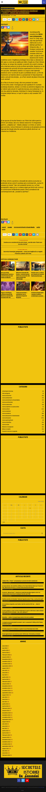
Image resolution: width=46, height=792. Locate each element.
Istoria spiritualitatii (7, 420)
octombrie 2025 (6, 663)
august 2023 (5, 721)
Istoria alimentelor (7, 397)
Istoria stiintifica (6, 422)
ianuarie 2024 (5, 710)
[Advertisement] (23, 108)
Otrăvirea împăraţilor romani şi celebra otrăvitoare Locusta (37, 294)
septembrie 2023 (6, 719)
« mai (3, 522)
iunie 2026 (5, 646)
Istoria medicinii (6, 411)
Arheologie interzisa (7, 391)
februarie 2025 (6, 681)
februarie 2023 (6, 735)
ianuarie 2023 (5, 737)
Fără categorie (6, 393)
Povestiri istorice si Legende (9, 431)
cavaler (10, 227)
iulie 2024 (4, 697)
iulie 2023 (4, 724)
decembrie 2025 (6, 659)
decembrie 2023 (6, 713)
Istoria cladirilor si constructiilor (10, 406)
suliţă (38, 227)
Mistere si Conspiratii (7, 426)
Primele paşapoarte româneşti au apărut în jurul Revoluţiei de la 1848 (20, 629)
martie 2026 (5, 652)
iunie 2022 (5, 753)
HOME (22, 790)
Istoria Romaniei (6, 418)
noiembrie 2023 (6, 715)
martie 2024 (5, 706)
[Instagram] (5, 27)
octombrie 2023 (6, 717)
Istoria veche (5, 424)
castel (4, 227)
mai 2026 (4, 648)
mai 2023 (4, 728)
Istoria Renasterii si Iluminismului (10, 415)
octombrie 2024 (6, 690)
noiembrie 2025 (6, 661)
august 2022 (5, 748)
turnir (3, 229)
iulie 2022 (4, 750)
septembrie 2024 (6, 692)
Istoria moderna (6, 413)
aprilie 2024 (5, 704)
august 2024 (5, 695)
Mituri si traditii (6, 429)
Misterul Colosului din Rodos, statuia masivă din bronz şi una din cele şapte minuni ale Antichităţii (23, 276)
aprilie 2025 (5, 677)
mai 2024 (4, 701)
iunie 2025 (5, 672)
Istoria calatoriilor (7, 404)
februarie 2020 (6, 755)
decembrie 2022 (6, 739)
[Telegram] (8, 27)
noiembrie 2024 (6, 688)
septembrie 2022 (6, 746)
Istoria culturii (6, 409)
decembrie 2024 (6, 686)
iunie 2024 (5, 699)
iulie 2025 (4, 670)
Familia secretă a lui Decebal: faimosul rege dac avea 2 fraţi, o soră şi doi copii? (22, 599)
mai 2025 (4, 675)
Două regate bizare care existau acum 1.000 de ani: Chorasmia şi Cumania (21, 634)
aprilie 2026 (5, 650)
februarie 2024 (6, 708)
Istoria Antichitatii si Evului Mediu (7, 8)
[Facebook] (2, 27)
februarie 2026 (6, 654)
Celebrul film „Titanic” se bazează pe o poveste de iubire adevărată (19, 581)
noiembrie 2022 (6, 741)
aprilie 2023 (5, 730)
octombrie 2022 (6, 744)
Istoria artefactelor (7, 402)
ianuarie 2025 (5, 683)
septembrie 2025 (6, 666)
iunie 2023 (4, 726)
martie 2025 (5, 679)
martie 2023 (5, 733)
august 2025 (5, 668)
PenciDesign (41, 787)
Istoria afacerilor (6, 395)
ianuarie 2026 (5, 657)
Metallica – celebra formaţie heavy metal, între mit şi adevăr (18, 617)
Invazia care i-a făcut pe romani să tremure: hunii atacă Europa (37, 274)
